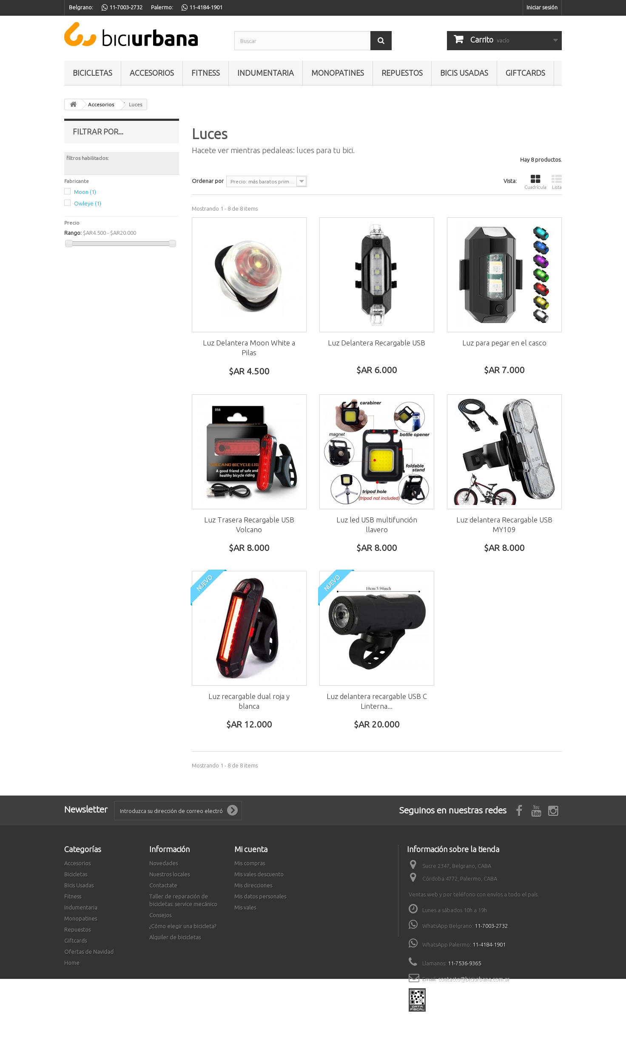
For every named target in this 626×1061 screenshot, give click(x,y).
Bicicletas (92, 72)
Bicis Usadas (464, 72)
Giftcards (525, 72)
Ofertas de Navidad (89, 952)
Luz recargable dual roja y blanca (249, 701)
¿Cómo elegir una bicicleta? (182, 926)
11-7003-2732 (491, 926)
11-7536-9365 (464, 963)
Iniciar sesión (542, 7)
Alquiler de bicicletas (175, 937)
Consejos (160, 915)
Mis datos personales (260, 896)
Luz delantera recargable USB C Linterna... (377, 701)
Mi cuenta (250, 849)
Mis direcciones (253, 885)
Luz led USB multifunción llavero (376, 524)
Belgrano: (81, 7)
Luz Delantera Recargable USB (376, 343)
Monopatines (337, 72)
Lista (557, 182)
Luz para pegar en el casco (504, 343)
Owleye (87, 203)
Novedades (163, 863)
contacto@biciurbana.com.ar (473, 979)
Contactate (163, 885)
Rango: (73, 233)
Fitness (205, 72)
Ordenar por (208, 181)
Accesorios (152, 72)
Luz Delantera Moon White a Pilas (249, 348)
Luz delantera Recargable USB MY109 (504, 524)
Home (72, 963)
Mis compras (249, 863)
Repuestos (402, 72)
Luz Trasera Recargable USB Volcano (249, 524)
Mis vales (245, 907)
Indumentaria (265, 72)
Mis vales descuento (259, 874)
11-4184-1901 (489, 944)
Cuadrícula (535, 182)
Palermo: (162, 7)
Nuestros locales (169, 874)
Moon (85, 192)
